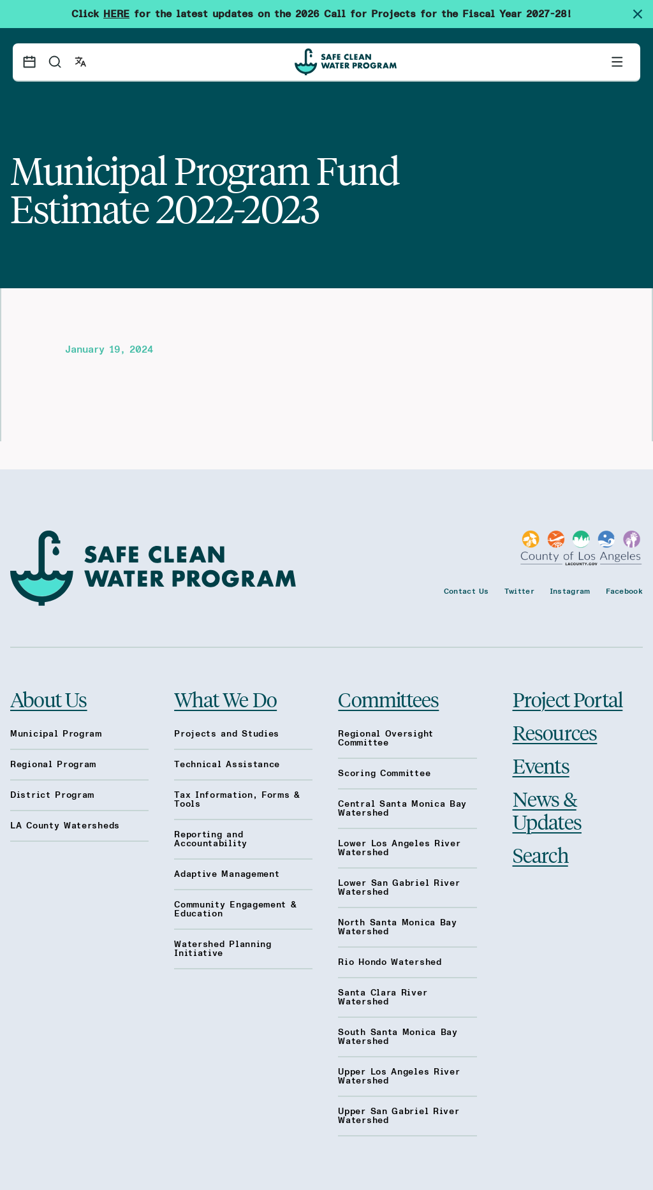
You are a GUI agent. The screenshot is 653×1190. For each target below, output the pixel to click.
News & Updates (547, 810)
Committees (388, 699)
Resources (555, 732)
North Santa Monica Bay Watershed (397, 927)
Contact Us (466, 591)
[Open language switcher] (80, 61)
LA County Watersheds (65, 825)
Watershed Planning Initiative (223, 949)
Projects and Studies (226, 734)
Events (541, 765)
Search (540, 854)
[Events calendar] (29, 61)
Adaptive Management (226, 874)
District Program (52, 795)
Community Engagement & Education (235, 909)
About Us (48, 699)
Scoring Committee (384, 773)
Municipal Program (56, 734)
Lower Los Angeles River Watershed (399, 848)
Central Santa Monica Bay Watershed (402, 809)
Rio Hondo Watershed (389, 962)
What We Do (225, 699)
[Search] (54, 61)
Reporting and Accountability (210, 839)
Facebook (624, 591)
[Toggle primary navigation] (617, 62)
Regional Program (53, 764)
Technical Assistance (227, 764)
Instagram (570, 591)
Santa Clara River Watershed (382, 997)
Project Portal (568, 699)
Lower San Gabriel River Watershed (399, 888)
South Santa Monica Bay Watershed (397, 1037)
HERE (116, 14)
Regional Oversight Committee (386, 738)
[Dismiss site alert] (643, 14)
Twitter (519, 591)
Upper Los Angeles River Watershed (399, 1076)
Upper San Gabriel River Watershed (398, 1116)
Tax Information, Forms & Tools (237, 800)
